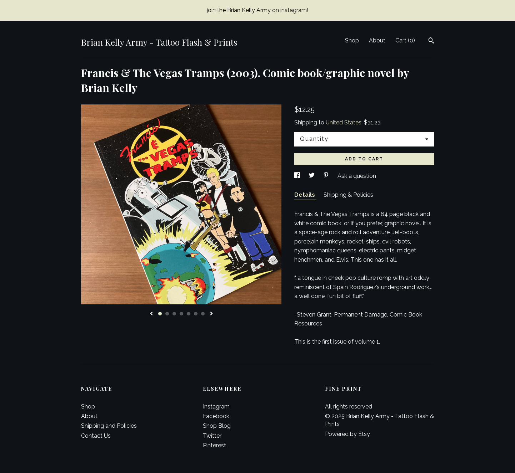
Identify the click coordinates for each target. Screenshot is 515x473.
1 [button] (160, 313)
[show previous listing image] (151, 314)
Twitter (212, 435)
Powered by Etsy (347, 434)
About (377, 40)
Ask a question (357, 176)
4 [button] (181, 313)
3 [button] (174, 313)
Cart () (405, 40)
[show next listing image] (211, 314)
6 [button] (196, 313)
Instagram (216, 406)
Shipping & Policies (348, 194)
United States (343, 122)
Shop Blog (217, 425)
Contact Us (96, 435)
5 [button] (188, 313)
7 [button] (203, 313)
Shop (352, 40)
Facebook (216, 416)
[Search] (431, 41)
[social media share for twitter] (312, 176)
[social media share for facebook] (297, 176)
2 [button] (167, 313)
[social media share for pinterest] (326, 176)
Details (305, 194)
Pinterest (214, 445)
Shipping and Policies (109, 425)
